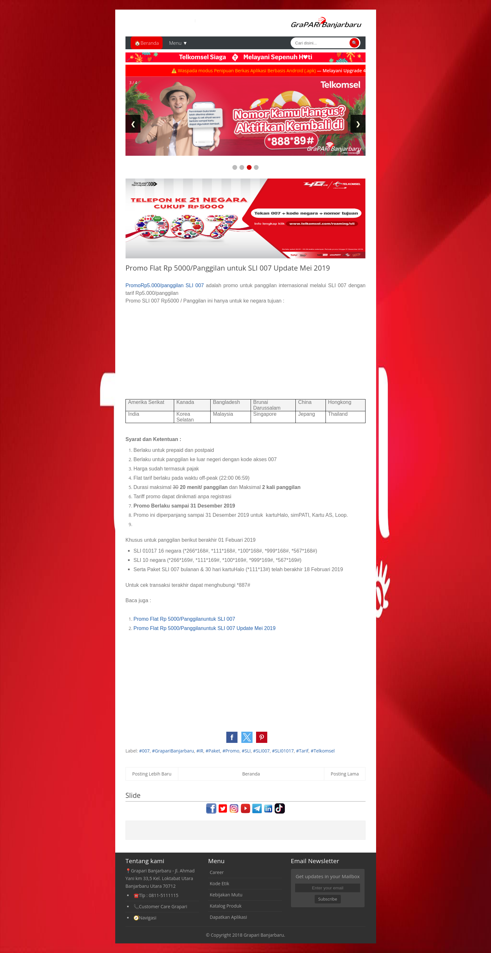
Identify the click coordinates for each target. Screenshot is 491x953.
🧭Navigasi (144, 918)
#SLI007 (261, 751)
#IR (199, 751)
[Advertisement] (245, 349)
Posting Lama (345, 774)
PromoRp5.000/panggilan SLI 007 (164, 285)
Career (217, 872)
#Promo (230, 751)
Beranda (251, 774)
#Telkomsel (323, 751)
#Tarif (302, 751)
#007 (144, 751)
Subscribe (327, 899)
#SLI (246, 751)
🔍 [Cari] (354, 42)
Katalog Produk (225, 906)
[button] (231, 737)
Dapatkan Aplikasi (228, 917)
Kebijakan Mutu (226, 895)
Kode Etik (219, 883)
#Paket (212, 751)
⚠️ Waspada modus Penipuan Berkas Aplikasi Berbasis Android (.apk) (251, 70)
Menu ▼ (178, 43)
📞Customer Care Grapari (160, 906)
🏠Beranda (146, 43)
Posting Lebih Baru (152, 774)
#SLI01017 (283, 751)
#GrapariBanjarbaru (173, 751)
